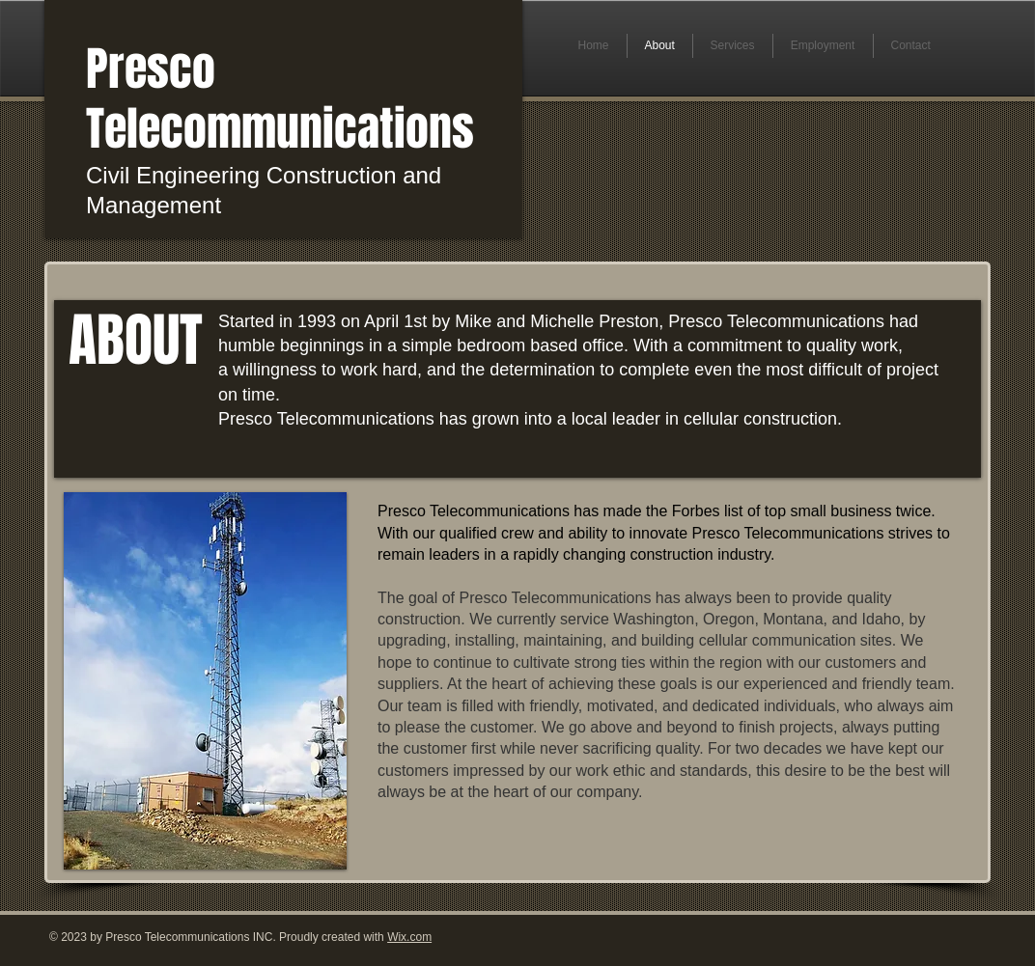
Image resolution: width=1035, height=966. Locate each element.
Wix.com (409, 937)
